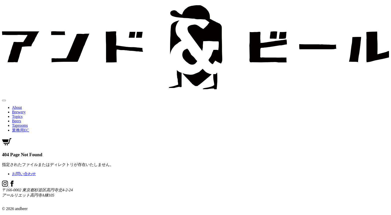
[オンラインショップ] (6, 145)
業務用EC (20, 130)
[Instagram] (5, 185)
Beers (16, 121)
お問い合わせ (24, 174)
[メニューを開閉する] (4, 100)
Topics (17, 116)
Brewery (19, 112)
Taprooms (20, 125)
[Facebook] (12, 185)
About (17, 107)
